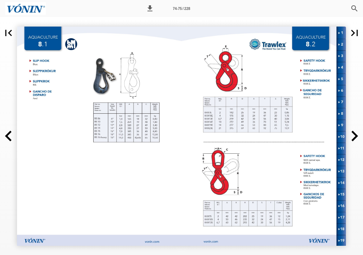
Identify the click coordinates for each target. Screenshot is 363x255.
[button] (149, 8)
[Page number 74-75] (181, 8)
